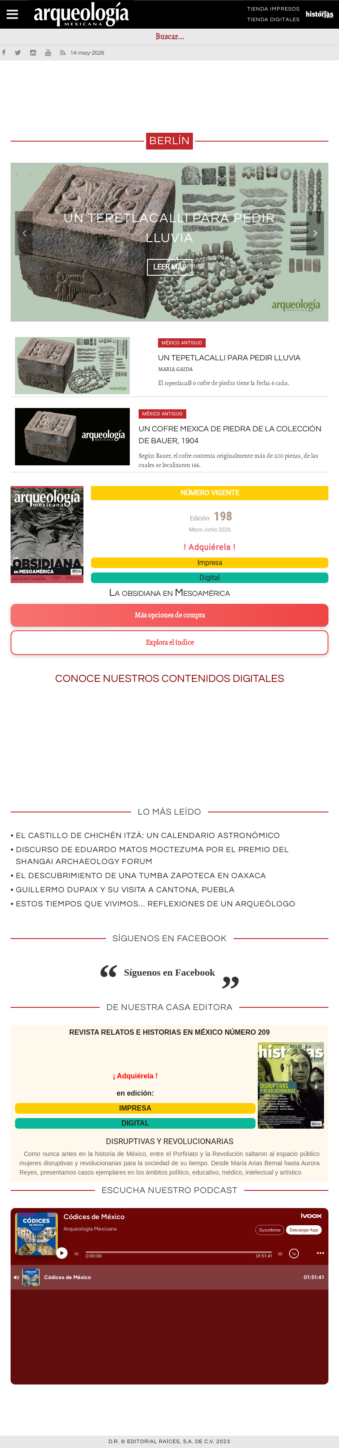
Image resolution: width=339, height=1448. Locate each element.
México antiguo (182, 343)
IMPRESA (135, 1108)
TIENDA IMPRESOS (273, 10)
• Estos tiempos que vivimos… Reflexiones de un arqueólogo (153, 904)
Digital (210, 577)
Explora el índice (170, 642)
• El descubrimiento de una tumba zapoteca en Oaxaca (138, 876)
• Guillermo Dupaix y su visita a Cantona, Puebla (123, 890)
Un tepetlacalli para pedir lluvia (229, 358)
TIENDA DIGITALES (273, 21)
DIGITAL (135, 1123)
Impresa (209, 562)
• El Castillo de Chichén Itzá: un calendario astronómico (145, 835)
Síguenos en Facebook (169, 972)
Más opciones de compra (170, 615)
